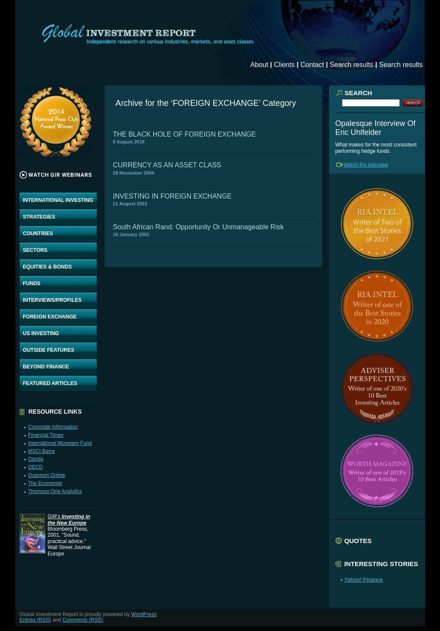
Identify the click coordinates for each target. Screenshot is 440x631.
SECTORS (35, 250)
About (259, 64)
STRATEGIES (39, 217)
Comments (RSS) (82, 620)
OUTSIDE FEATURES (48, 350)
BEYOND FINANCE (46, 367)
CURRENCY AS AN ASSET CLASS (167, 165)
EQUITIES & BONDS (47, 267)
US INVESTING (41, 333)
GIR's (69, 520)
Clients (284, 64)
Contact (312, 64)
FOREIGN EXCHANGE (50, 317)
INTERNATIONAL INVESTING (58, 200)
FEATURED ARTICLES (50, 383)
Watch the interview (366, 165)
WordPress (144, 614)
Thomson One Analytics (55, 491)
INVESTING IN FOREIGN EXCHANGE (172, 196)
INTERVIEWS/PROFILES (52, 300)
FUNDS (32, 283)
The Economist (45, 483)
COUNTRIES (38, 234)
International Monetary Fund (60, 443)
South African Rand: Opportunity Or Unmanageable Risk (198, 227)
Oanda (35, 459)
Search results (351, 64)
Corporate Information (53, 427)
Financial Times (45, 435)
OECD (35, 467)
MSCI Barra (41, 451)
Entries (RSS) (35, 620)
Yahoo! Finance (363, 579)
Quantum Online (46, 475)
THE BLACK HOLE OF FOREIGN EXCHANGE (184, 134)
